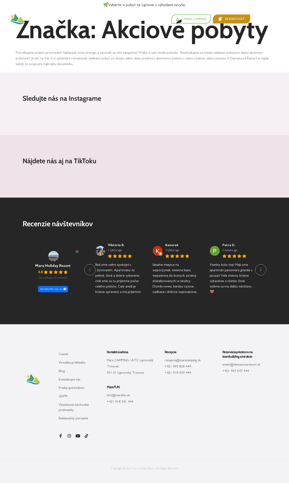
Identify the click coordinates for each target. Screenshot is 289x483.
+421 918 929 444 (178, 372)
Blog (62, 371)
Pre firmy (149, 19)
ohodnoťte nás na (51, 289)
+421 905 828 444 (178, 366)
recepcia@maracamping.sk (183, 360)
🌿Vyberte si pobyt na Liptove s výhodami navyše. (144, 5)
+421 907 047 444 (235, 371)
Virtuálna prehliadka (72, 362)
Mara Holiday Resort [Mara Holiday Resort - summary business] (53, 266)
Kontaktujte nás (69, 379)
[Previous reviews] (90, 269)
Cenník (63, 354)
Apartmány (45, 19)
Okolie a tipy (69, 19)
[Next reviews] (260, 269)
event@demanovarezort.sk (241, 364)
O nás (165, 19)
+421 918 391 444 (120, 401)
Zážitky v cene (95, 19)
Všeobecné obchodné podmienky (74, 407)
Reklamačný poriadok (73, 418)
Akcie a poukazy (125, 19)
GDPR (63, 396)
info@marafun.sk (118, 395)
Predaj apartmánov (71, 388)
